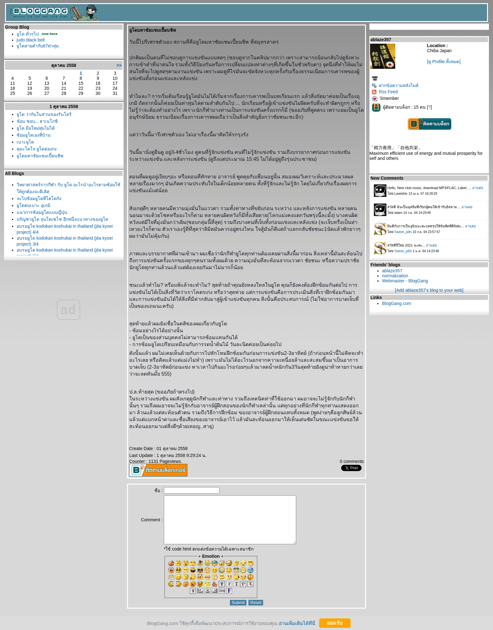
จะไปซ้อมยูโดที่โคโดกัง (39, 198)
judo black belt (31, 39)
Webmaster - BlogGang (405, 280)
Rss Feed (385, 91)
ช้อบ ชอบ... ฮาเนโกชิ (37, 121)
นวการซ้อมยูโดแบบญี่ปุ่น (42, 212)
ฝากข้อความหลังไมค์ (395, 85)
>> (119, 65)
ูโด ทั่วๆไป (28, 33)
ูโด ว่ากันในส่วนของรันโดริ (44, 114)
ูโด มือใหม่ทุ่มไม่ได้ (36, 128)
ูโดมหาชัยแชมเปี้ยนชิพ (40, 155)
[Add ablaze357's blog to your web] (429, 290)
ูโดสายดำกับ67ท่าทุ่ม (38, 45)
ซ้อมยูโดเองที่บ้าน (34, 135)
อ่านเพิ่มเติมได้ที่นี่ (297, 623)
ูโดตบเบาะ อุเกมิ (33, 205)
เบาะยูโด (25, 141)
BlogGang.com (396, 303)
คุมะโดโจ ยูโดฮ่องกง (37, 148)
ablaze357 (392, 270)
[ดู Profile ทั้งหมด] (444, 61)
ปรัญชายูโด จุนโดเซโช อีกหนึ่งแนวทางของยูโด (62, 219)
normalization (395, 275)
